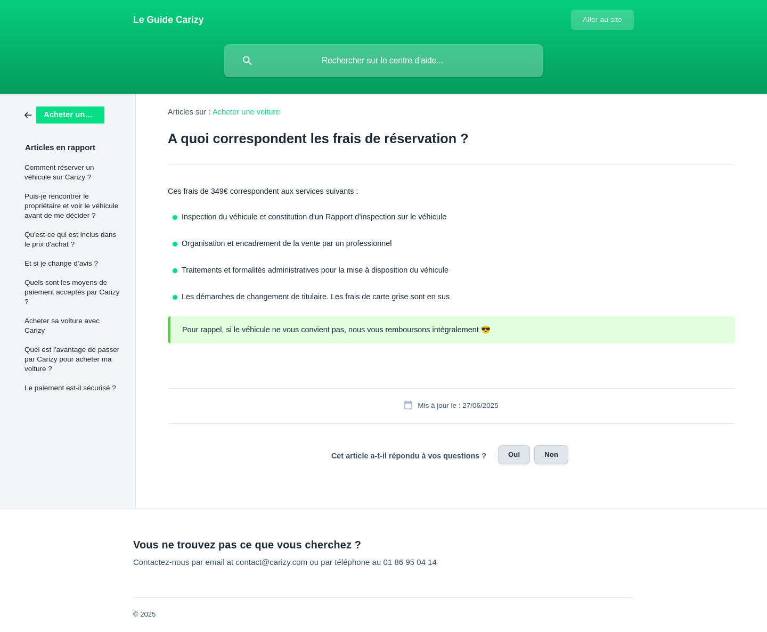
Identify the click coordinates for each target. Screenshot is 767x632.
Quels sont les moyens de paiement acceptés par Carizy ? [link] (72, 292)
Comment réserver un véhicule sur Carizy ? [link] (59, 172)
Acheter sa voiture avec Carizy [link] (62, 325)
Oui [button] (514, 454)
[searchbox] (383, 60)
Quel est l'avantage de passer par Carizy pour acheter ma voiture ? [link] (72, 359)
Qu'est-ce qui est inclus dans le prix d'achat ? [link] (70, 239)
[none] (168, 20)
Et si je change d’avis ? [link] (61, 263)
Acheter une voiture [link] (246, 112)
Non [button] (551, 454)
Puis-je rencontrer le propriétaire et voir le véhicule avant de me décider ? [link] (71, 205)
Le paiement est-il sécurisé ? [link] (70, 388)
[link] (64, 114)
